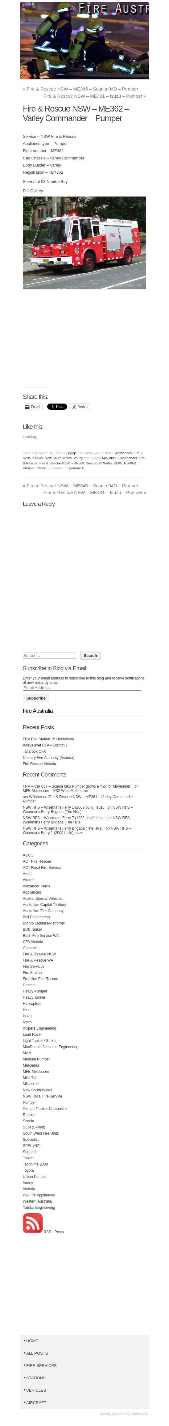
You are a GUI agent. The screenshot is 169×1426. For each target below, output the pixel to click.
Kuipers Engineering (39, 1028)
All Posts (35, 1353)
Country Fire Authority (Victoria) (48, 757)
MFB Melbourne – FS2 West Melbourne (55, 791)
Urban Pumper (35, 1176)
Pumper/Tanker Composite (45, 1109)
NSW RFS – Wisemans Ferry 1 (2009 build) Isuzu (77, 830)
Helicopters (32, 1003)
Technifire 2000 (35, 1164)
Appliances (123, 453)
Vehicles (34, 1390)
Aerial (27, 874)
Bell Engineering (36, 917)
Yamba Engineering (39, 1207)
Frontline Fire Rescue (40, 979)
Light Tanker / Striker (40, 1041)
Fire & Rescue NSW (54, 463)
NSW (118, 463)
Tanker (28, 1158)
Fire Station (32, 973)
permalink (76, 468)
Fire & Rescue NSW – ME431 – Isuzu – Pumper (94, 96)
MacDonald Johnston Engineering (50, 1047)
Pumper (29, 468)
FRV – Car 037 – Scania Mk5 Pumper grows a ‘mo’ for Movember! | (78, 786)
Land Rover (32, 1034)
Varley (78, 458)
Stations (34, 1378)
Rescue (29, 1115)
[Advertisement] (96, 341)
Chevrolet (31, 948)
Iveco (27, 1022)
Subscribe (36, 698)
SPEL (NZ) (32, 1146)
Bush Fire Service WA (41, 935)
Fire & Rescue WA (38, 960)
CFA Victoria (33, 942)
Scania (28, 1121)
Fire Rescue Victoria (39, 764)
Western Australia (37, 1201)
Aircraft (29, 880)
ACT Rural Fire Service (42, 867)
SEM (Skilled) (34, 1127)
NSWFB (130, 463)
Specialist (31, 1139)
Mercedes (31, 1065)
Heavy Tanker (34, 997)
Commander (127, 458)
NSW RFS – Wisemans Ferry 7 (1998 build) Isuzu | (64, 818)
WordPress (139, 1414)
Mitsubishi (31, 1084)
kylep (72, 453)
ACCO (28, 855)
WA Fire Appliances (39, 1195)
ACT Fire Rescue (37, 861)
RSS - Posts (43, 1232)
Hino (27, 1010)
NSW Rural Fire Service (42, 1096)
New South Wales (58, 458)
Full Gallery (33, 190)
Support (29, 1152)
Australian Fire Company (43, 911)
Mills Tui (29, 1078)
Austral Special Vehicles (42, 898)
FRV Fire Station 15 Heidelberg (48, 739)
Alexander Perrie (36, 886)
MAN (27, 1053)
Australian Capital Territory (44, 905)
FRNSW (78, 463)
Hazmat (29, 985)
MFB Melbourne (36, 1071)
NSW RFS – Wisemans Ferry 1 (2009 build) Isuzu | (64, 807)
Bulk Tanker (32, 929)
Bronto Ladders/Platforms (44, 923)
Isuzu (27, 1016)
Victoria (29, 1189)
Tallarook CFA (34, 751)
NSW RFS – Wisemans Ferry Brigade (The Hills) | (64, 828)
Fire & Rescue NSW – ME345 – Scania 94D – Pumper (80, 88)
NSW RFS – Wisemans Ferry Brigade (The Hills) (78, 809)
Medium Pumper (36, 1059)
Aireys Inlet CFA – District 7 (45, 745)
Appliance (109, 458)
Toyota (28, 1170)
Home (30, 1341)
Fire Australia (38, 711)
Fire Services (33, 966)
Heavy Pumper (35, 991)
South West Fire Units (41, 1133)
